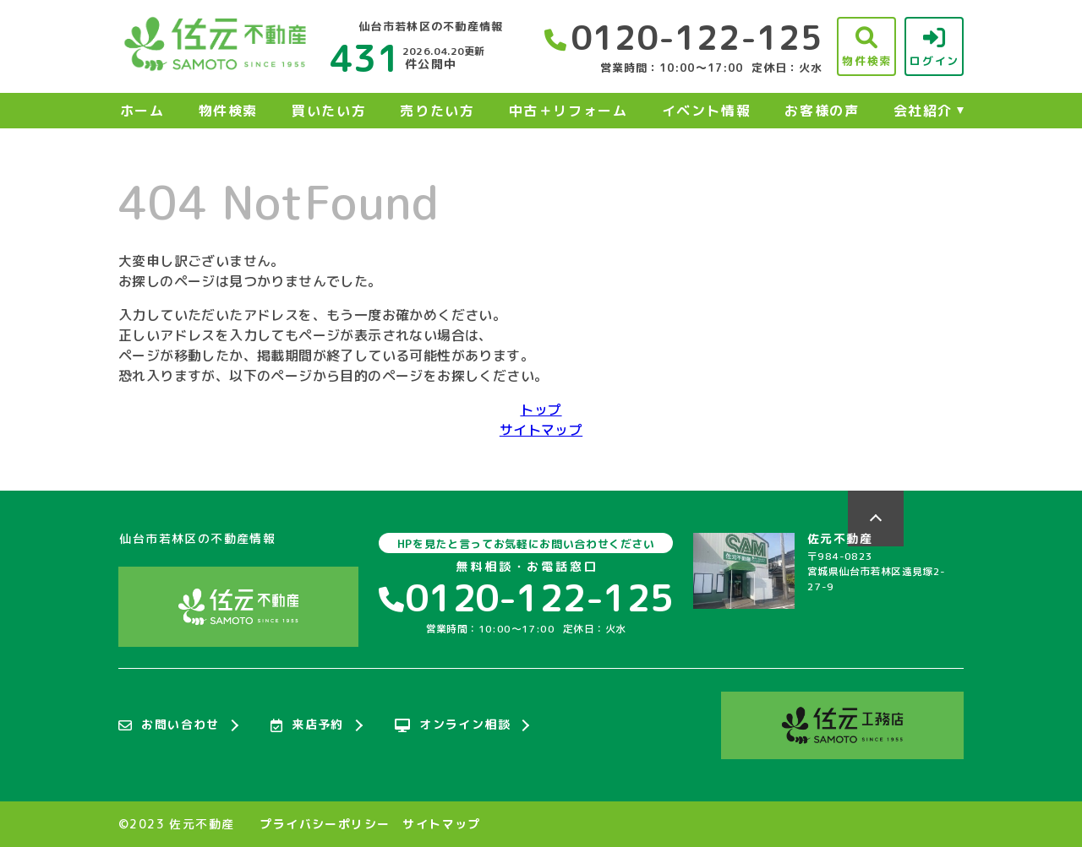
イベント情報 (706, 110)
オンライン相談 (453, 725)
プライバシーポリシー (325, 824)
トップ (540, 409)
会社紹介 (923, 110)
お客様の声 (821, 110)
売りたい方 (437, 110)
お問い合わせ (169, 725)
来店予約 (307, 725)
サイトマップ (541, 430)
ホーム (142, 110)
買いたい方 (329, 110)
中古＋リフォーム (568, 110)
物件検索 (228, 110)
